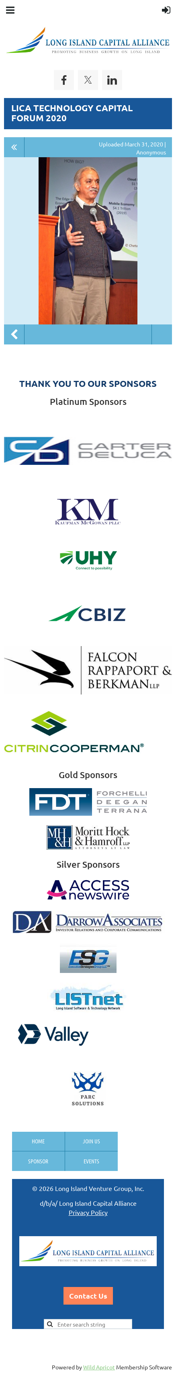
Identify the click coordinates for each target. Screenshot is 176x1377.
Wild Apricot (99, 1367)
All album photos (14, 147)
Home (38, 1141)
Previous (14, 334)
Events (91, 1161)
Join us (91, 1141)
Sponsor (38, 1161)
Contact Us (88, 1295)
